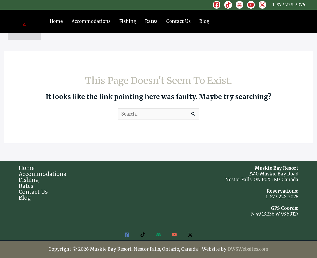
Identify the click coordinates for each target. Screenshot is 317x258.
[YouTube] (251, 5)
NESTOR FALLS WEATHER (158, 181)
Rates (151, 21)
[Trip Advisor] (239, 5)
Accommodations (91, 21)
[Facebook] (216, 5)
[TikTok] (228, 5)
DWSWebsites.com (248, 249)
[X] (262, 5)
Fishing (127, 21)
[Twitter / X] (190, 234)
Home (56, 21)
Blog (204, 21)
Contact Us (178, 21)
